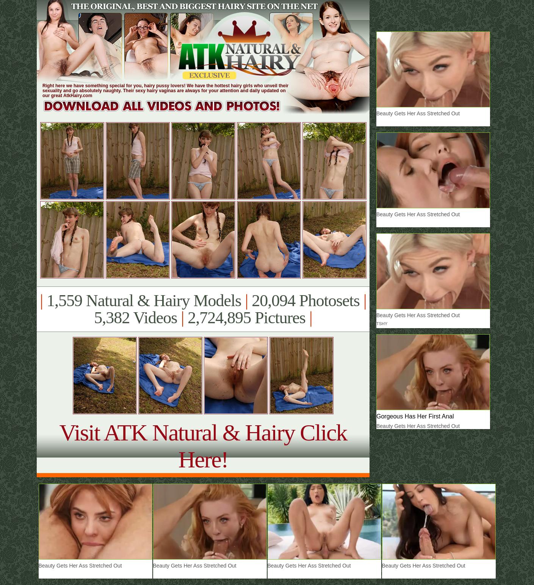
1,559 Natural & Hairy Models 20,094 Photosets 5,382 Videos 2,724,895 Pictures (203, 309)
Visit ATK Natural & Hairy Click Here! (203, 446)
